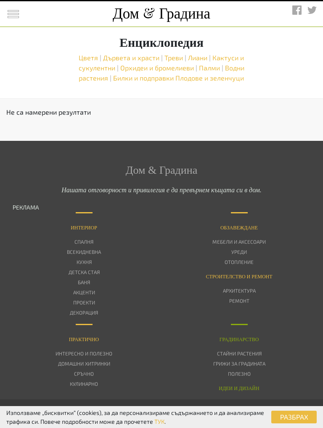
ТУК (159, 421)
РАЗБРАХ (294, 417)
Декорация (84, 312)
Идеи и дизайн (239, 388)
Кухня (84, 262)
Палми (210, 68)
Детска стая (84, 272)
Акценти (84, 292)
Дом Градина (161, 13)
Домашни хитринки (84, 363)
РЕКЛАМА (26, 207)
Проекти (84, 302)
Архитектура (239, 290)
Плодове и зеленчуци (209, 78)
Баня (84, 282)
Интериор (84, 228)
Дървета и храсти (132, 58)
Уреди (239, 252)
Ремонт (239, 301)
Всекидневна (84, 252)
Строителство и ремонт (239, 277)
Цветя (89, 58)
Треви (174, 58)
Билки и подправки (144, 78)
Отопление (239, 262)
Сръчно (84, 374)
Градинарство (239, 339)
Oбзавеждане (239, 228)
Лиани (198, 58)
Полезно (239, 374)
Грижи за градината (239, 363)
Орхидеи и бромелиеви (158, 68)
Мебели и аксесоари (239, 242)
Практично (84, 339)
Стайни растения (239, 353)
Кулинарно (84, 384)
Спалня (83, 242)
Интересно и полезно (84, 353)
